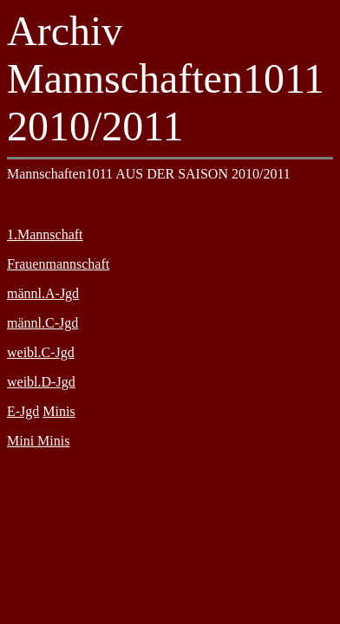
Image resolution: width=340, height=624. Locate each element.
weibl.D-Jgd (41, 381)
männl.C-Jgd (42, 322)
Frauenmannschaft (58, 264)
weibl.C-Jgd (41, 352)
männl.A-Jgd (43, 293)
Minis (58, 411)
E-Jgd (23, 411)
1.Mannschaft (45, 234)
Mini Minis (38, 440)
